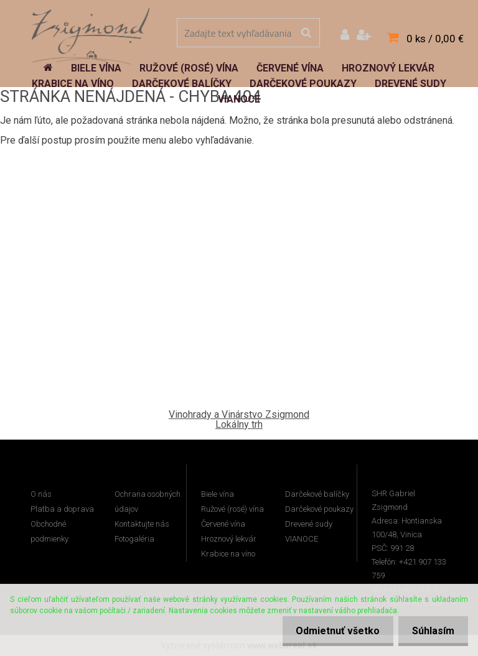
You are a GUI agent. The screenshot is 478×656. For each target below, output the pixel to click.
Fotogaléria (134, 538)
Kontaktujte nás (142, 524)
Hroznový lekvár (228, 538)
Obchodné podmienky (49, 531)
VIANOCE (301, 538)
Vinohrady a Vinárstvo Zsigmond (239, 414)
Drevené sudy (308, 524)
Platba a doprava (62, 509)
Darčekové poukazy (319, 509)
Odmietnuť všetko (332, 631)
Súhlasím (431, 631)
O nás (41, 494)
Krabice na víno (228, 553)
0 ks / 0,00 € (435, 38)
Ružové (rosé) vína (232, 509)
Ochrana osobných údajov (147, 501)
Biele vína (217, 494)
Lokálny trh (239, 424)
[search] (306, 33)
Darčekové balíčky (317, 494)
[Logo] (90, 34)
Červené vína (223, 524)
